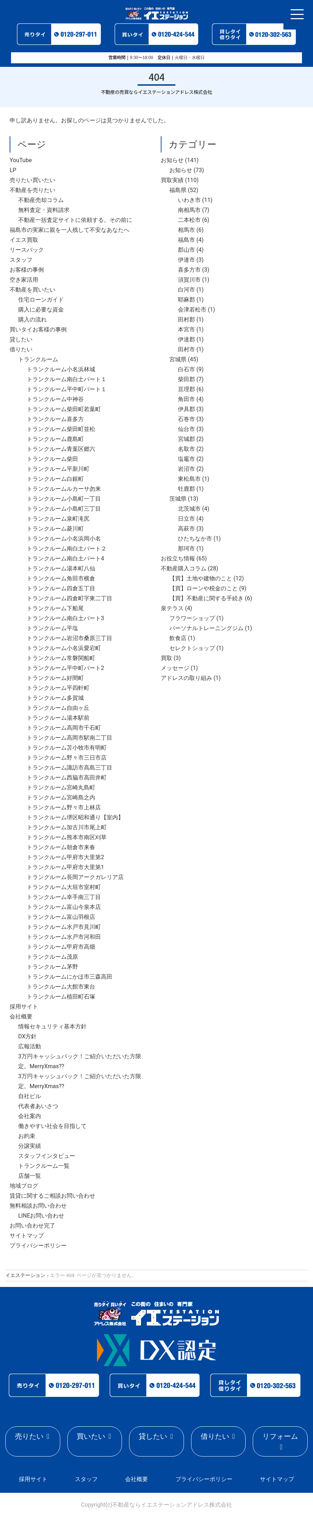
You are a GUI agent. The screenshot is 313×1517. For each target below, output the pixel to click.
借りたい (21, 349)
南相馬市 (189, 210)
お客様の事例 (27, 269)
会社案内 (29, 1116)
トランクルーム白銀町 (55, 478)
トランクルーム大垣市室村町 (64, 887)
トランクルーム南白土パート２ (67, 548)
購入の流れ (32, 319)
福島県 (177, 190)
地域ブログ (24, 1185)
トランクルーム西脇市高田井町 (67, 777)
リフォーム (280, 1436)
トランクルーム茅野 (52, 966)
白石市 (186, 369)
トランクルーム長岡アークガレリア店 (75, 877)
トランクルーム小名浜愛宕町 (64, 648)
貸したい (21, 339)
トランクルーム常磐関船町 (61, 658)
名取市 (186, 449)
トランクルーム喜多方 (55, 419)
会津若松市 (192, 309)
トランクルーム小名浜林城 (61, 369)
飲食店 (177, 638)
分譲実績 (29, 1146)
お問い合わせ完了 (32, 1225)
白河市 (186, 289)
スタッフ (21, 259)
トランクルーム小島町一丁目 (64, 498)
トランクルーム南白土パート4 (65, 558)
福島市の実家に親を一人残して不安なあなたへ (69, 230)
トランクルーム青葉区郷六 (61, 449)
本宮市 (186, 329)
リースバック (27, 249)
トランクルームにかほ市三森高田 (69, 976)
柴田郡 (186, 379)
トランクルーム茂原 (52, 956)
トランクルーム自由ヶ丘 (58, 707)
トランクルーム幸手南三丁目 (64, 897)
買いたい (91, 1436)
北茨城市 (189, 508)
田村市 (186, 349)
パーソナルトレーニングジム (206, 628)
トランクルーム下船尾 (55, 608)
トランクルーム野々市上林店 (64, 807)
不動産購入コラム (183, 568)
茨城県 (177, 498)
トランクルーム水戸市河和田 (64, 936)
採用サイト (24, 1006)
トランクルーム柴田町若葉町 (64, 409)
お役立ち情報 (178, 558)
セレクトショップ (192, 648)
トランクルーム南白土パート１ (67, 379)
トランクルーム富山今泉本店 (64, 907)
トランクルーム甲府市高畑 (61, 946)
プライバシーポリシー (38, 1245)
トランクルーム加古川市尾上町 (67, 827)
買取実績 (172, 180)
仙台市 (186, 429)
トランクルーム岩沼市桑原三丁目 (69, 638)
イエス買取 (24, 239)
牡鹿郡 (186, 488)
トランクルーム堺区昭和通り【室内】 (75, 817)
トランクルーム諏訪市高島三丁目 (69, 767)
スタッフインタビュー (46, 1156)
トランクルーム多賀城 (55, 697)
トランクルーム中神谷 (55, 399)
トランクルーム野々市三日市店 (67, 757)
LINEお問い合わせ (41, 1215)
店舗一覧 (29, 1175)
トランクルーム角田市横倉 (61, 578)
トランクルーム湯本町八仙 (61, 568)
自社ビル (29, 1096)
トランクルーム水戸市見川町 (64, 926)
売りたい (29, 1436)
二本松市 (189, 220)
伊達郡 (186, 339)
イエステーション (25, 1275)
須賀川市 (189, 279)
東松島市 (189, 478)
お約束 (26, 1136)
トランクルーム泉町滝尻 (58, 518)
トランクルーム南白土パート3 (65, 618)
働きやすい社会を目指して (52, 1126)
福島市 (186, 239)
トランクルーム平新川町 (58, 468)
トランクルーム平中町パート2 (65, 668)
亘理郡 (186, 389)
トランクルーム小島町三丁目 (64, 508)
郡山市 (186, 249)
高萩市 (186, 528)
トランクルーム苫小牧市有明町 (67, 747)
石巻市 (186, 419)
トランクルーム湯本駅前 (58, 717)
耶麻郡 (186, 299)
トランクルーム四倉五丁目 (61, 588)
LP (13, 170)
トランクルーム (38, 359)
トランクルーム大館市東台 (61, 986)
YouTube (21, 160)
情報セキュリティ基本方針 (52, 1026)
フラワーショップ (192, 618)
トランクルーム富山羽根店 (61, 917)
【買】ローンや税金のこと (203, 588)
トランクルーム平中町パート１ (67, 389)
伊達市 (186, 259)
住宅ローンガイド (41, 299)
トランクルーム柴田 (52, 459)
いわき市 (189, 200)
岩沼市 (186, 468)
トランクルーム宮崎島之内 (61, 797)
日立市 (186, 518)
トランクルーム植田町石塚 (61, 996)
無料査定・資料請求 (44, 210)
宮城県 (177, 359)
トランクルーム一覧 (44, 1165)
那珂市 (186, 548)
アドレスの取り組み (186, 678)
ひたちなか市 (195, 538)
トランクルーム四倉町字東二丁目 (69, 598)
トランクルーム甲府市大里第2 (65, 857)
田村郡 (186, 319)
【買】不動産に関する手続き (206, 598)
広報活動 (29, 1046)
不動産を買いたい (32, 289)
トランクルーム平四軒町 (58, 688)
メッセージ (175, 668)
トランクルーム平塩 (52, 628)
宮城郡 (186, 439)
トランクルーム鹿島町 (55, 439)
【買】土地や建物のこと (200, 578)
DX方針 (27, 1036)
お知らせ (172, 160)
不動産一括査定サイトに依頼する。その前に (75, 220)
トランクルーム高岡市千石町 (64, 727)
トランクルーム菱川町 (55, 528)
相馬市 (186, 230)
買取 (166, 658)
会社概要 (21, 1016)
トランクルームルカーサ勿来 (64, 488)
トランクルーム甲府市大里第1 (65, 867)
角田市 (186, 399)
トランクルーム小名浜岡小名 (64, 538)
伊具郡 (186, 409)
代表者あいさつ (38, 1106)
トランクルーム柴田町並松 (61, 429)
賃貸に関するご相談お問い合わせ (52, 1195)
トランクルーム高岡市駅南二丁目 (69, 737)
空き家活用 (24, 279)
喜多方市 (189, 269)
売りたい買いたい (32, 180)
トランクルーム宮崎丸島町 (61, 787)
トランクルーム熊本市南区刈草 (67, 837)
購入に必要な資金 (41, 309)
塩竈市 (186, 459)
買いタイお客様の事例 (38, 329)
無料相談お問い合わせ (38, 1205)
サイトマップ (27, 1235)
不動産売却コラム (41, 200)
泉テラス (172, 608)
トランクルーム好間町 (55, 678)
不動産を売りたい (32, 190)
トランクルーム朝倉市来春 (61, 847)
